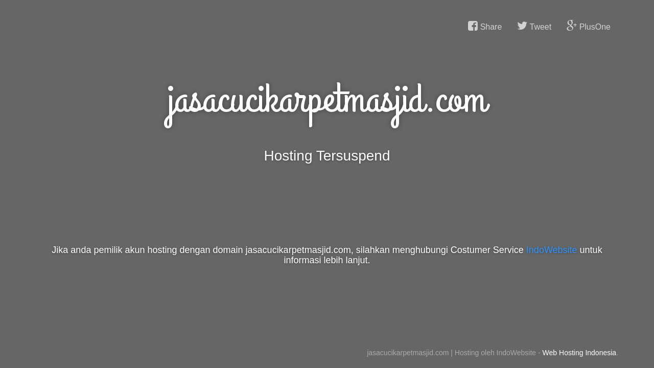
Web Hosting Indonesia (580, 353)
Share (485, 26)
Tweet (534, 26)
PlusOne (589, 26)
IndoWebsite (551, 250)
